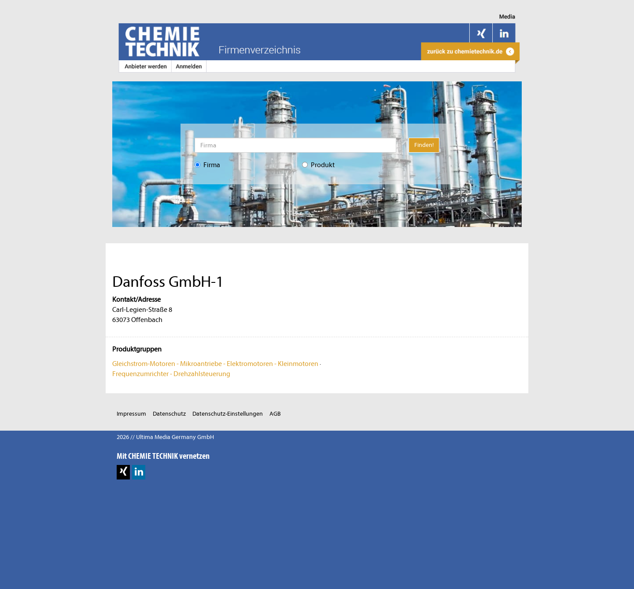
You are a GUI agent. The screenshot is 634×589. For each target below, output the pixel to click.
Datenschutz (169, 413)
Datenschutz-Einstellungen (227, 413)
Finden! (424, 145)
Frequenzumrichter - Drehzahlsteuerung (171, 374)
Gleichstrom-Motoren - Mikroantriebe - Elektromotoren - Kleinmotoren (215, 364)
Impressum (131, 413)
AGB (275, 413)
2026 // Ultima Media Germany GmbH (165, 437)
